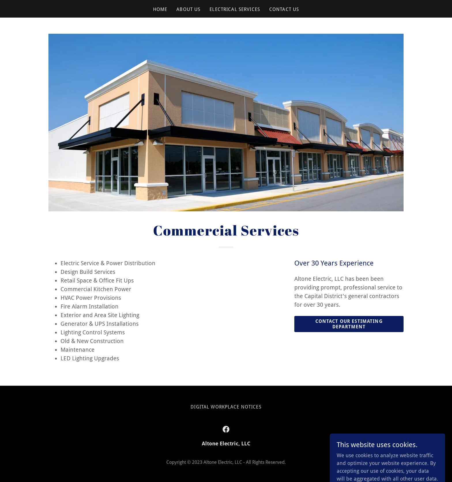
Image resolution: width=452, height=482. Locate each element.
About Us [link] (188, 9)
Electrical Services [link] (235, 9)
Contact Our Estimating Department (349, 324)
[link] (226, 429)
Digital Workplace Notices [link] (226, 407)
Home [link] (160, 9)
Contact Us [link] (284, 9)
